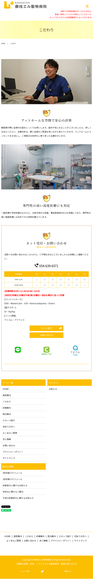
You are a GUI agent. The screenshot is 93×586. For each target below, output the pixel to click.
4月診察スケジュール (12, 472)
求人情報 (7, 439)
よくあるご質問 (10, 432)
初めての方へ (9, 426)
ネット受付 (46, 328)
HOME (3, 43)
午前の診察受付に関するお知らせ (18, 497)
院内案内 (7, 414)
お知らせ (53, 388)
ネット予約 (25, 571)
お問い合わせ (46, 335)
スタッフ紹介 (9, 420)
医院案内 (7, 395)
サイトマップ (9, 457)
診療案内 (7, 407)
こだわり (7, 401)
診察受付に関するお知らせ (15, 485)
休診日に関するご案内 (13, 491)
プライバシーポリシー (13, 451)
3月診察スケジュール (12, 479)
